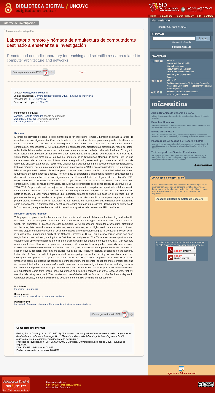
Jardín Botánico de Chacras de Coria (172, 113)
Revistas (171, 61)
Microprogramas (174, 89)
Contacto (209, 16)
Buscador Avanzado (181, 47)
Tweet (82, 72)
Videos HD (171, 80)
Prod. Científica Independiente (180, 72)
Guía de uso (166, 16)
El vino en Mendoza (162, 131)
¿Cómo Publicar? (185, 16)
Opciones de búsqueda (181, 42)
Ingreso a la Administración (181, 372)
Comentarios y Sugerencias (58, 387)
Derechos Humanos (162, 122)
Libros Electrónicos (175, 66)
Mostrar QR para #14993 (172, 26)
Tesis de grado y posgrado (179, 74)
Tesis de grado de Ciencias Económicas (174, 152)
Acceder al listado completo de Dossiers (179, 199)
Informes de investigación (178, 63)
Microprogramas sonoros (178, 94)
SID (199, 16)
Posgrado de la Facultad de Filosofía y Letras (177, 141)
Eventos (170, 77)
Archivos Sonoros (182, 92)
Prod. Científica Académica (179, 69)
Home (153, 16)
